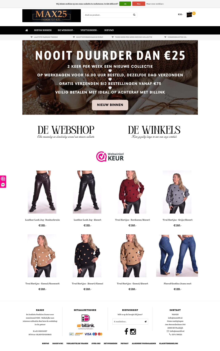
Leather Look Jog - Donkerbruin (42, 220)
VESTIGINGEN (89, 30)
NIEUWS (109, 30)
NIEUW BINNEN (43, 30)
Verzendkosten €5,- (175, 37)
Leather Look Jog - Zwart (87, 220)
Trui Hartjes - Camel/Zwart (132, 283)
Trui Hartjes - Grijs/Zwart (177, 220)
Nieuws (45, 344)
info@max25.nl (177, 331)
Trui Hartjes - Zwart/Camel (87, 283)
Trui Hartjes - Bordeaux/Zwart (132, 220)
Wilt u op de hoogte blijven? (130, 314)
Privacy (125, 344)
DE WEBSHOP (66, 30)
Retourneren (110, 344)
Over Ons (96, 344)
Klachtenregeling (168, 344)
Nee (138, 4)
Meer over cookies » (155, 4)
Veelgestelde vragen (77, 344)
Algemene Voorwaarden (144, 344)
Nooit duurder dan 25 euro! (88, 37)
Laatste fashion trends (44, 37)
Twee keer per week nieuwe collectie (132, 37)
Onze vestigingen (175, 321)
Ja (125, 4)
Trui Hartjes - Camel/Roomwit (42, 283)
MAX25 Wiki (57, 344)
